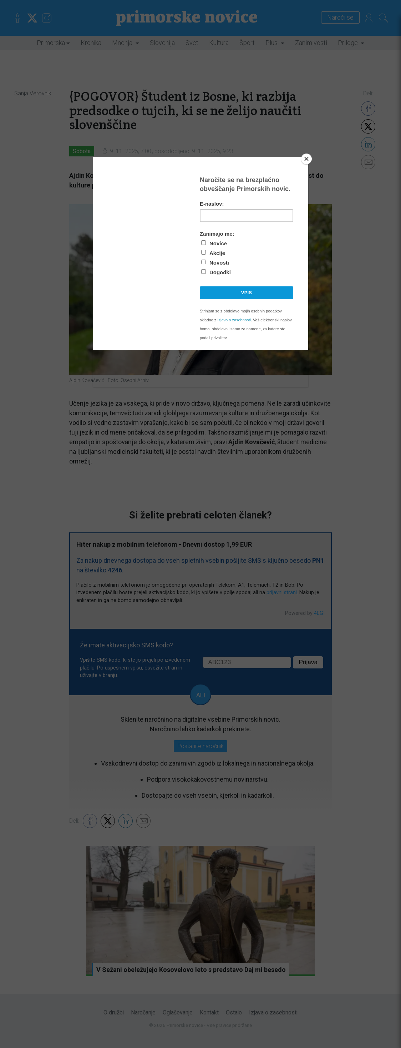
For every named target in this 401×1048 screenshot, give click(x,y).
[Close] (306, 159)
